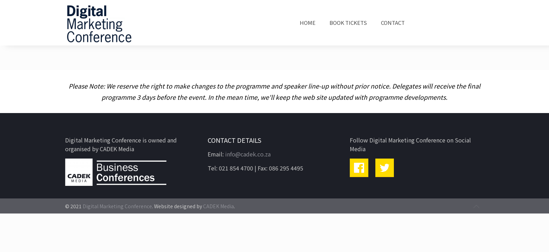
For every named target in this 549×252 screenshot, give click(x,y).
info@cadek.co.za (248, 154)
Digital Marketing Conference (117, 206)
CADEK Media (218, 206)
